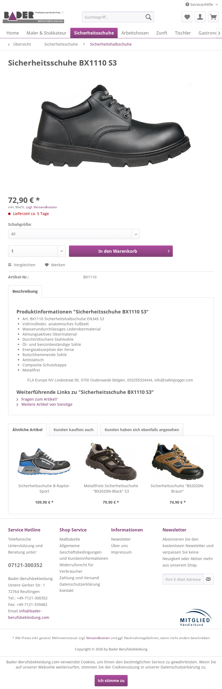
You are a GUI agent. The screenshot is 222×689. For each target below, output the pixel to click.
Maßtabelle (69, 539)
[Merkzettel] (186, 17)
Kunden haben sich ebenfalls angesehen (142, 429)
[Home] (13, 33)
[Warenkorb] (213, 17)
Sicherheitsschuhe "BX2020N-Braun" (177, 488)
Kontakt (66, 590)
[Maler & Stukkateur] (46, 33)
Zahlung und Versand (79, 577)
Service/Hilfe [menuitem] (199, 4)
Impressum (121, 552)
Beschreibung (25, 291)
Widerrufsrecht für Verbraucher (76, 568)
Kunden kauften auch (74, 429)
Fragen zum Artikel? (36, 399)
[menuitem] (118, 17)
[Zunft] (162, 33)
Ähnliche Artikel (27, 429)
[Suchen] (148, 17)
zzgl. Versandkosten (41, 207)
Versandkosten (98, 638)
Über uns (119, 545)
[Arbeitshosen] (135, 33)
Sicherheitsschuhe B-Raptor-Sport (44, 488)
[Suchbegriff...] (118, 17)
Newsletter (121, 539)
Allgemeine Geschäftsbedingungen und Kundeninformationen (83, 552)
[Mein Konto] (200, 17)
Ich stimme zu (111, 680)
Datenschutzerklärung (79, 584)
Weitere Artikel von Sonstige (44, 404)
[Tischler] (183, 33)
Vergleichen (21, 264)
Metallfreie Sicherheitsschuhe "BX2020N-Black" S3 (111, 488)
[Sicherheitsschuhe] (94, 33)
